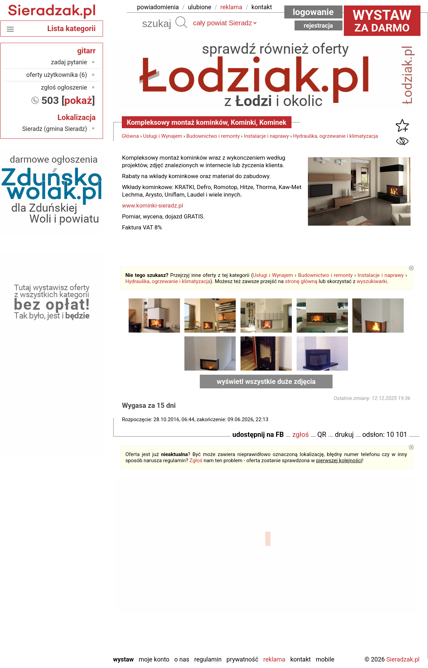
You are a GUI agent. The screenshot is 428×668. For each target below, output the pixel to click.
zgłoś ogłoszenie (64, 87)
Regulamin (208, 659)
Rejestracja (318, 25)
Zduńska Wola (69, 649)
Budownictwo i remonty (212, 136)
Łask (81, 548)
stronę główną (301, 281)
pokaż (78, 100)
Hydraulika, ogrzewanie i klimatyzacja (335, 136)
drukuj (344, 434)
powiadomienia (158, 7)
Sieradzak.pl (402, 659)
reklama (231, 7)
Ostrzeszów (72, 575)
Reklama (274, 659)
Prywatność (242, 659)
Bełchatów (74, 538)
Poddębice (74, 603)
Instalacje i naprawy (266, 136)
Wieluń (78, 631)
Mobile (325, 659)
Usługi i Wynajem (162, 136)
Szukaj (181, 22)
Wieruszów (73, 640)
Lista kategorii (71, 28)
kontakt (261, 7)
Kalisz (79, 566)
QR (321, 434)
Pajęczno (75, 594)
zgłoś (300, 434)
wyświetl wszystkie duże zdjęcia (266, 381)
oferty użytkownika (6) (56, 74)
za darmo (382, 20)
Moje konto (154, 659)
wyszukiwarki (372, 281)
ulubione (199, 7)
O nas (182, 659)
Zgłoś (196, 460)
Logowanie (313, 12)
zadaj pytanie (69, 62)
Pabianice (75, 585)
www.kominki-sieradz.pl (152, 205)
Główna (130, 136)
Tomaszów (73, 612)
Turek (80, 621)
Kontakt (300, 659)
